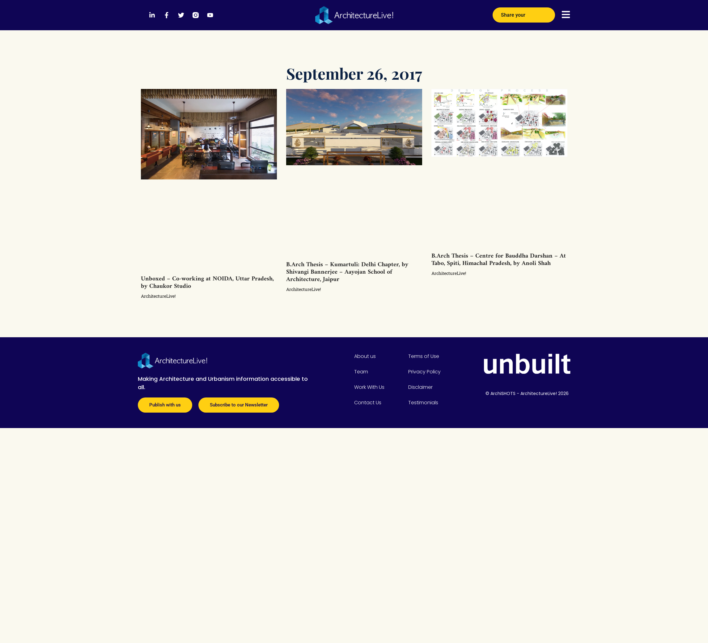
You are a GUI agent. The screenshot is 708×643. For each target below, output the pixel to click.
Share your (524, 13)
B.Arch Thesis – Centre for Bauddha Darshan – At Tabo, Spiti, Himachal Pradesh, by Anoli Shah (498, 260)
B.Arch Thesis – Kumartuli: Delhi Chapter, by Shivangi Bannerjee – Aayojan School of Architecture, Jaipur (347, 272)
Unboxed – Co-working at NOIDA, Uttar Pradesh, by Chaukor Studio (207, 283)
